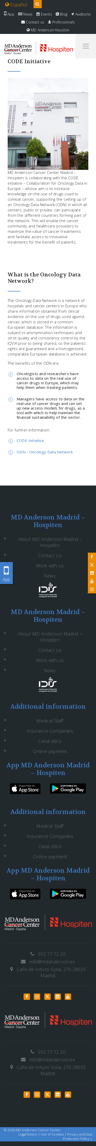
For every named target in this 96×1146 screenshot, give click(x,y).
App (9, 14)
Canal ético (50, 741)
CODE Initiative (30, 440)
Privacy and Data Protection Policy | (77, 1136)
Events (44, 14)
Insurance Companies (50, 731)
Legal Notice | (29, 1134)
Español (16, 5)
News (25, 14)
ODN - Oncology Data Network (45, 452)
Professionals (61, 22)
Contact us (32, 22)
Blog (61, 14)
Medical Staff (49, 721)
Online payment (50, 751)
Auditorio (81, 14)
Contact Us (50, 555)
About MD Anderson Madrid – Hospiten (50, 542)
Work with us (50, 566)
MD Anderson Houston (48, 30)
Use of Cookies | (54, 1134)
